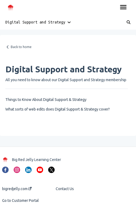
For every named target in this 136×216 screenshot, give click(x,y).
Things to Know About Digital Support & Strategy (45, 99)
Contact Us (65, 189)
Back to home (21, 47)
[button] (123, 7)
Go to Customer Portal (20, 200)
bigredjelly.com (17, 189)
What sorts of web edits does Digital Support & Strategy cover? (57, 109)
